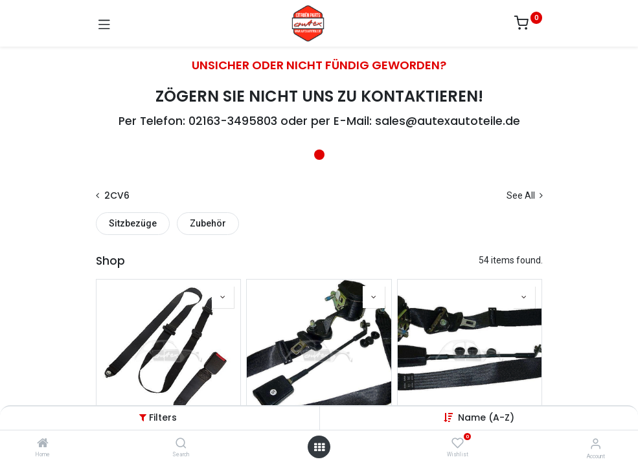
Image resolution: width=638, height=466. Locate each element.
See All (525, 195)
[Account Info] (595, 443)
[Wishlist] (457, 443)
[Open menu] (319, 447)
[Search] (181, 444)
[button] (486, 417)
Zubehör (208, 223)
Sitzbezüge (133, 223)
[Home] (43, 444)
